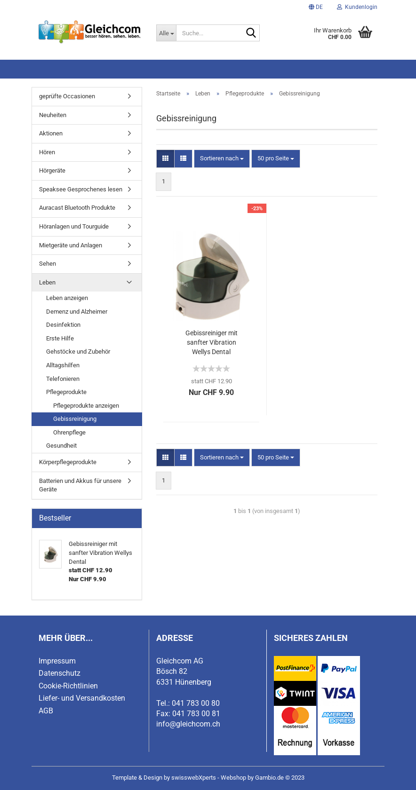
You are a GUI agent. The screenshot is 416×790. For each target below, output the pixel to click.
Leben (47, 282)
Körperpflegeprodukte (67, 462)
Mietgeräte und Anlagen (70, 245)
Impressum (57, 660)
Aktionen (51, 133)
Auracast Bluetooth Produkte (77, 207)
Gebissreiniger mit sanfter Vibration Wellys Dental (211, 342)
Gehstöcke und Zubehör (78, 351)
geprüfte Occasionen (67, 96)
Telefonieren (63, 378)
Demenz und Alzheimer (76, 311)
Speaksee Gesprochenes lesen (80, 189)
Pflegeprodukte (66, 391)
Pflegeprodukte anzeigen (86, 405)
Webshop (233, 777)
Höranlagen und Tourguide (74, 226)
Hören (47, 152)
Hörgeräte (52, 170)
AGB (46, 710)
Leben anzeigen (67, 297)
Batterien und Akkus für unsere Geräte (80, 485)
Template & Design (137, 777)
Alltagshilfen (63, 365)
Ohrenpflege (69, 432)
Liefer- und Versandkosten (82, 698)
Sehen (47, 263)
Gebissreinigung (74, 418)
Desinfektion (63, 324)
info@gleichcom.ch (188, 723)
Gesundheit (61, 445)
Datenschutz (59, 673)
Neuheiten (52, 114)
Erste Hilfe (60, 338)
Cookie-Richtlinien (68, 685)
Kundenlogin (357, 7)
